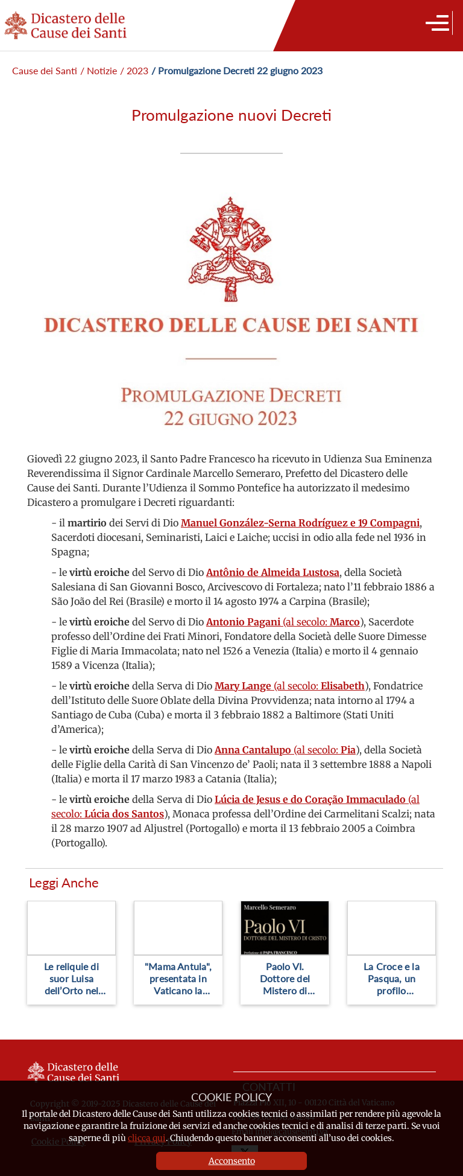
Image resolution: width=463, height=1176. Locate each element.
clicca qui (147, 1138)
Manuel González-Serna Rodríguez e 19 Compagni (300, 523)
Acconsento (232, 1160)
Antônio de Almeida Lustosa (272, 572)
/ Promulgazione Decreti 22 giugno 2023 (237, 70)
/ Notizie (98, 70)
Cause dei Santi (44, 70)
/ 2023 (134, 70)
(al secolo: (283, 622)
